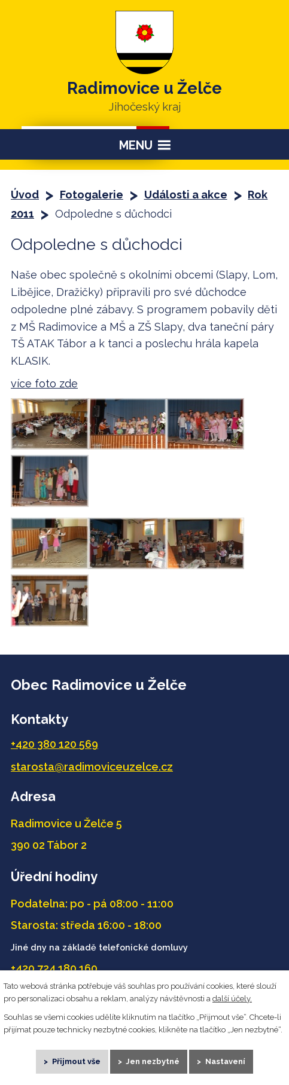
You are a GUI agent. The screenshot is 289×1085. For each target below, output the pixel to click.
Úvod (25, 194)
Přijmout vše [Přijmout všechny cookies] (76, 1061)
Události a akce (185, 194)
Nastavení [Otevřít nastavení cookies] (225, 1061)
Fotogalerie (91, 194)
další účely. (232, 998)
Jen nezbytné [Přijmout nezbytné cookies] (153, 1061)
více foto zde (44, 383)
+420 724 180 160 (54, 968)
